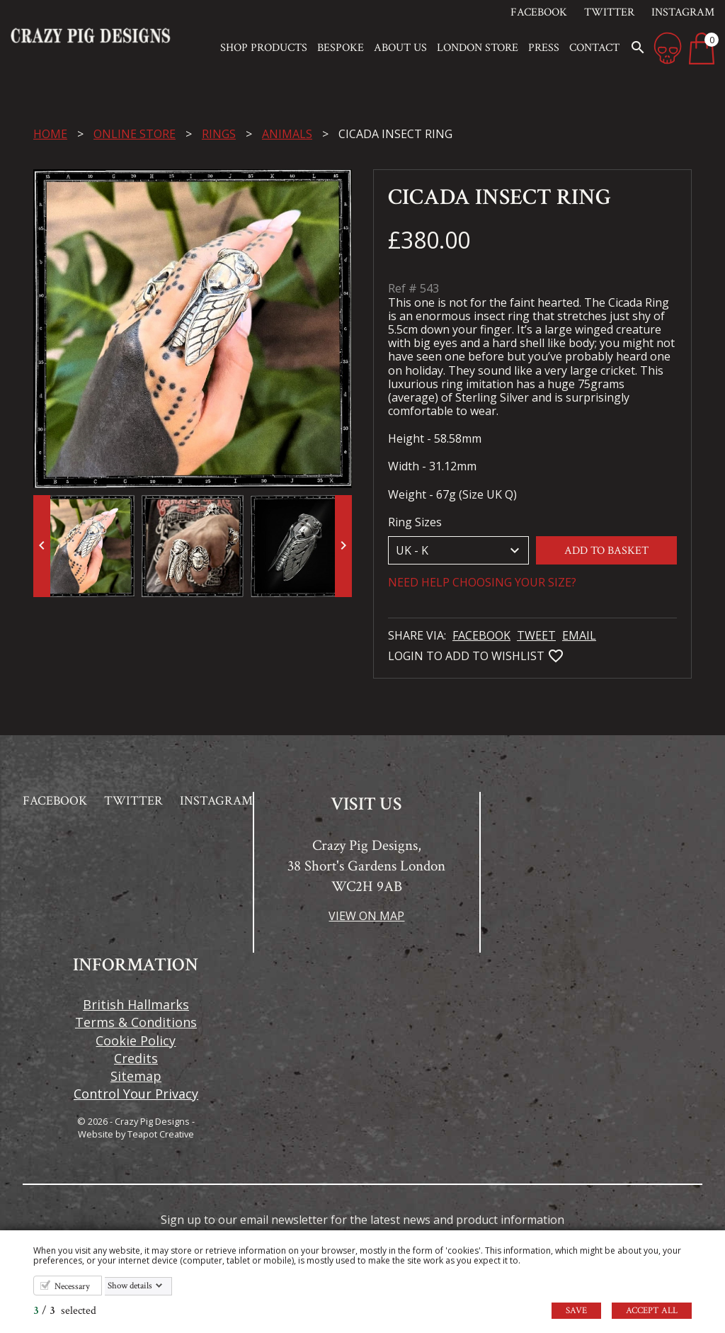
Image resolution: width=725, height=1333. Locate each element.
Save (576, 1311)
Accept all (652, 1311)
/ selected (64, 1310)
